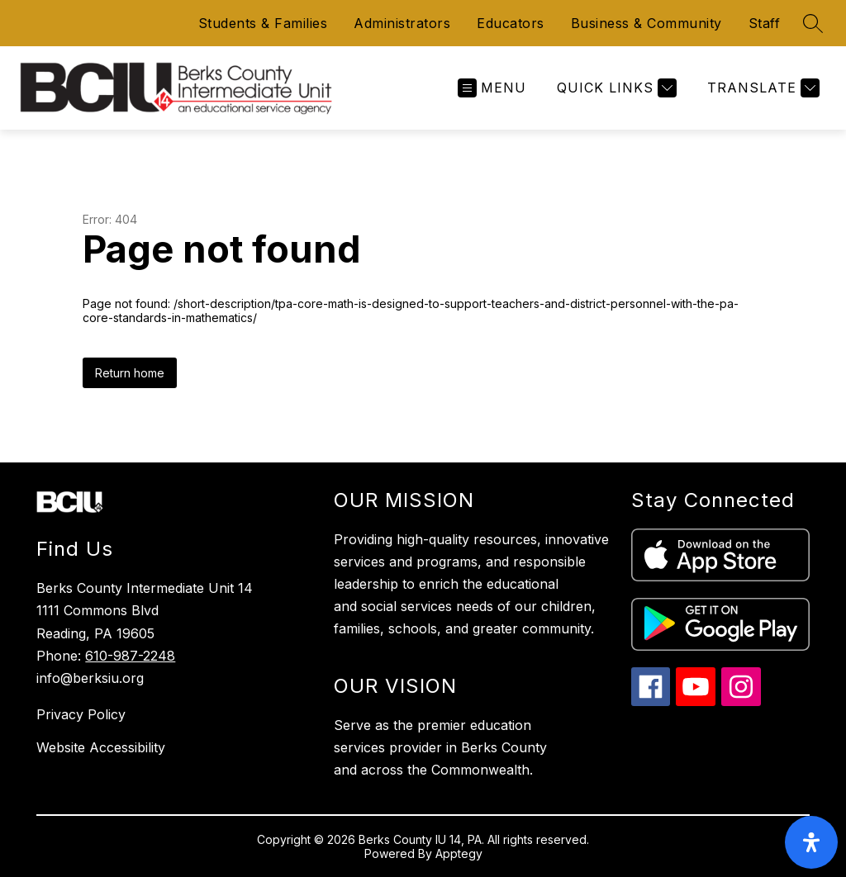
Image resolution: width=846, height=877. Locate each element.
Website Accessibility (100, 747)
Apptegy (458, 853)
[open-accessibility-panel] (811, 842)
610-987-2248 (130, 655)
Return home (129, 373)
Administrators (402, 23)
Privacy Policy (81, 714)
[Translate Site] (761, 88)
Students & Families (263, 23)
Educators (510, 23)
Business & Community (646, 23)
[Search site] (813, 23)
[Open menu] (492, 88)
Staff (765, 23)
